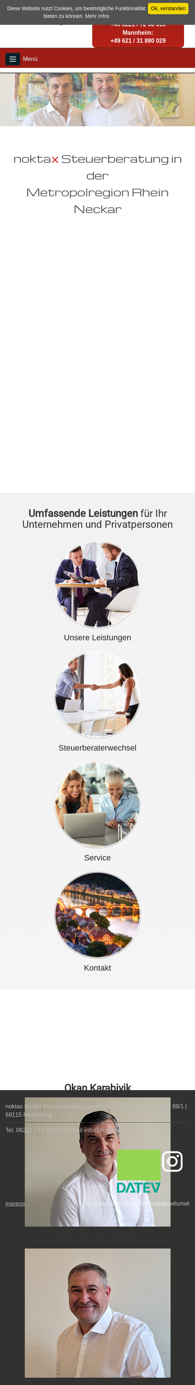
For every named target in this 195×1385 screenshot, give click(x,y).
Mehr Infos (97, 16)
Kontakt (97, 1063)
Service (97, 953)
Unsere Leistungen (97, 733)
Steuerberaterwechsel (97, 843)
